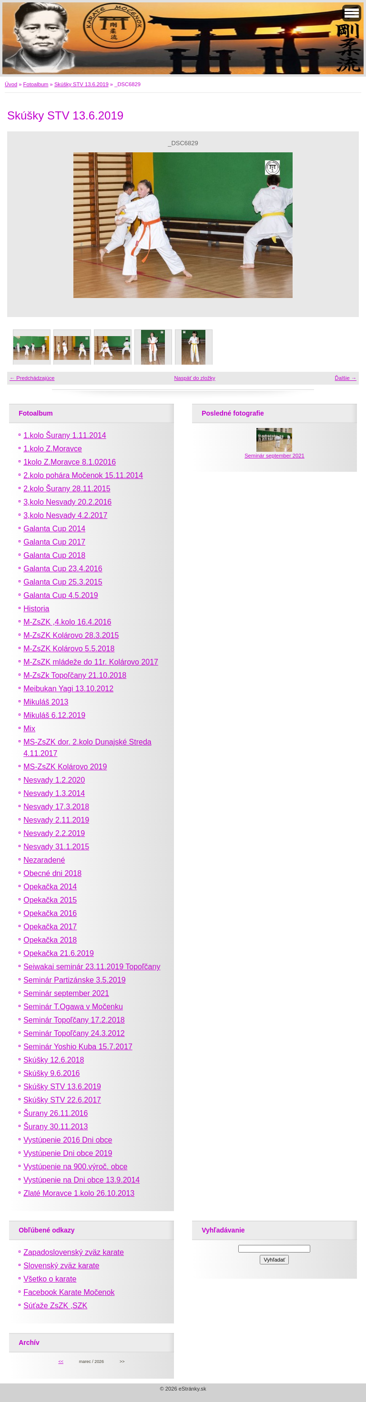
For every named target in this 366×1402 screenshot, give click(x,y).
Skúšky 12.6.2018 (53, 1060)
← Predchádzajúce (32, 378)
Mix (29, 729)
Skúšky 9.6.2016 (51, 1073)
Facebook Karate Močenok (68, 1292)
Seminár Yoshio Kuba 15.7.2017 (77, 1047)
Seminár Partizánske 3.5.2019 (74, 980)
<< (60, 1361)
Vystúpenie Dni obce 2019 (67, 1153)
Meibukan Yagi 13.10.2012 (68, 689)
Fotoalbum (36, 84)
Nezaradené (44, 860)
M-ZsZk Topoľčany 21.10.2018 (74, 675)
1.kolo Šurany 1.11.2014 (64, 435)
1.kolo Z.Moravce (52, 449)
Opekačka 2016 (50, 913)
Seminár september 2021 (66, 993)
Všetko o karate (49, 1279)
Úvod (11, 84)
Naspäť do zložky (194, 378)
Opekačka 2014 (50, 887)
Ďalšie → (345, 378)
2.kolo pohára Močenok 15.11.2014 (83, 475)
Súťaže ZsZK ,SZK (55, 1306)
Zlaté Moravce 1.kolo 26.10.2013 (78, 1193)
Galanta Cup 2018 (54, 555)
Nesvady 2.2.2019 (54, 833)
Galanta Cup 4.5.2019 (60, 595)
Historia (36, 609)
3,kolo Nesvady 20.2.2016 (67, 502)
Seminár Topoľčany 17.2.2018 (74, 1020)
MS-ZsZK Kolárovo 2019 (65, 767)
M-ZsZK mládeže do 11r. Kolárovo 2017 (90, 662)
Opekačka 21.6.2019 (58, 953)
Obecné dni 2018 (52, 873)
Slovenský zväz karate (61, 1266)
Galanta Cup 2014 (54, 529)
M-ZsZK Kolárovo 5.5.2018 (68, 649)
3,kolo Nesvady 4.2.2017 (65, 515)
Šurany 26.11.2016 (55, 1113)
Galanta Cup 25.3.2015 (62, 582)
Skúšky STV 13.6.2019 (81, 84)
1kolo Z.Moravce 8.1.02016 (69, 462)
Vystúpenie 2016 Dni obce (67, 1140)
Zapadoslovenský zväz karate (73, 1252)
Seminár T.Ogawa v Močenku (73, 1007)
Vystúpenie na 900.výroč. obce (75, 1167)
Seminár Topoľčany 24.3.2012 (74, 1033)
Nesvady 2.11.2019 (56, 820)
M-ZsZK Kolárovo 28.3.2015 (71, 635)
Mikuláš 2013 (45, 702)
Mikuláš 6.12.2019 (54, 715)
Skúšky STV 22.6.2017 (62, 1100)
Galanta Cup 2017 (54, 542)
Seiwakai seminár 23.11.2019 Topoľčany (91, 967)
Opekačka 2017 (50, 927)
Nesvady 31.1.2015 (56, 847)
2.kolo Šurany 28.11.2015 (66, 489)
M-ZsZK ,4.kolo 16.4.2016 (67, 622)
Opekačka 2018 (50, 940)
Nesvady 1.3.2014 (54, 793)
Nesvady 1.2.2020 (54, 780)
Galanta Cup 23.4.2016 (62, 569)
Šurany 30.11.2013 (55, 1127)
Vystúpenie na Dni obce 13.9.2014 (81, 1180)
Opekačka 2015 (50, 900)
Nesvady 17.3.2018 (56, 807)
